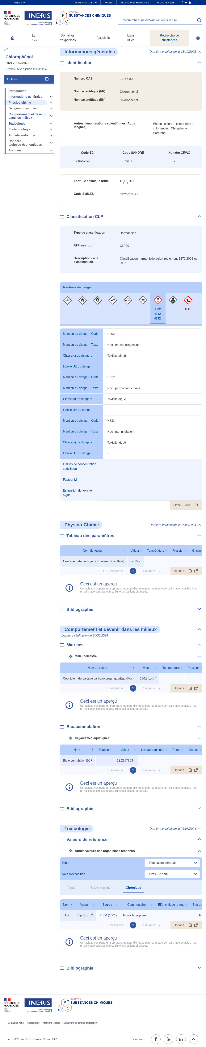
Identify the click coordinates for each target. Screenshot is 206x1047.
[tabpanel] (131, 419)
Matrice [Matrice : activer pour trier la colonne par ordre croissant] (193, 749)
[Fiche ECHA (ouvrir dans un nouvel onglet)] (196, 505)
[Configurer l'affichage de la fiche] (38, 79)
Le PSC (34, 38)
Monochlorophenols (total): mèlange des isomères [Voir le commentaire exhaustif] (137, 915)
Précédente (115, 571)
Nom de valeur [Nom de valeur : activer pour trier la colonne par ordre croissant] (93, 550)
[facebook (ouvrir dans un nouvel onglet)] (156, 1039)
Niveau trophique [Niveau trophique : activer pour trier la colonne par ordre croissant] (152, 749)
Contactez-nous (16, 1023)
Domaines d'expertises (68, 38)
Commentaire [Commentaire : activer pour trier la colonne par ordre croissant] (136, 904)
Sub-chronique (101, 887)
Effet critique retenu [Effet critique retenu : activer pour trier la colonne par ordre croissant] (171, 904)
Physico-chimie (20, 102)
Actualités (103, 37)
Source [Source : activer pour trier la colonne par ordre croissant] (107, 904)
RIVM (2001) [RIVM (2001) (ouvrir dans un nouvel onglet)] (108, 915)
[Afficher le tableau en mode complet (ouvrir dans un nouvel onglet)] (196, 571)
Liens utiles (131, 38)
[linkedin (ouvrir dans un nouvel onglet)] (181, 1039)
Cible (65, 862)
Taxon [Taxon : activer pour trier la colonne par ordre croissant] (176, 749)
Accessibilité (33, 1023)
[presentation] (128, 181)
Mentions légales (51, 1023)
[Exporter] (47, 79)
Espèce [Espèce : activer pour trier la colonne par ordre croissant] (104, 749)
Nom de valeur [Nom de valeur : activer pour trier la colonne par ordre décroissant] (97, 667)
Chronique (133, 887)
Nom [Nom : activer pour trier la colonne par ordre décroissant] (77, 749)
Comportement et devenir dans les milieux (27, 116)
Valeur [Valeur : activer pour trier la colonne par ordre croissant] (135, 550)
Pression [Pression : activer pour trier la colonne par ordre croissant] (178, 550)
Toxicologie (17, 123)
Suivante (149, 571)
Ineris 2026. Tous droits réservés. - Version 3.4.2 (32, 1039)
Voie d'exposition (73, 874)
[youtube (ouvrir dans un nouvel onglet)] (168, 1039)
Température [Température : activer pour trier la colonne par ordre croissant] (155, 550)
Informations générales (25, 96)
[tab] (67, 308)
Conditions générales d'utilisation (80, 1023)
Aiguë (71, 887)
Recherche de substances (169, 38)
